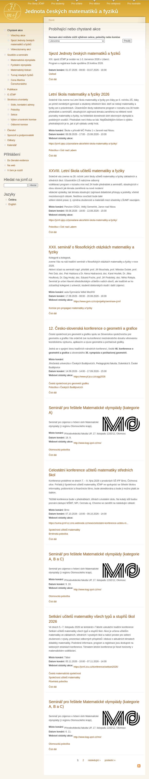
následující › (94, 760)
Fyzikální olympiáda (21, 65)
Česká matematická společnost (65, 673)
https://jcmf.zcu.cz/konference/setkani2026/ (96, 666)
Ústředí (52, 74)
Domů (51, 20)
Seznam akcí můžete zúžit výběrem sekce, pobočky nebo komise (84, 37)
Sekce (14, 114)
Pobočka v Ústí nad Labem (63, 150)
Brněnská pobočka (58, 533)
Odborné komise (19, 124)
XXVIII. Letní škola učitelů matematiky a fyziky (86, 171)
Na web (11, 165)
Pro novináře (134, 3)
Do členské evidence (18, 160)
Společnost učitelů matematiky (64, 529)
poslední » (110, 760)
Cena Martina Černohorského (19, 82)
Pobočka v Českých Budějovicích (66, 387)
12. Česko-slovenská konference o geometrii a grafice (93, 328)
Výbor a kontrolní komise (23, 119)
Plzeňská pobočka (58, 681)
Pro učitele (76, 3)
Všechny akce (18, 35)
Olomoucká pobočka (59, 449)
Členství (11, 130)
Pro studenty (57, 3)
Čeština (12, 199)
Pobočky (15, 109)
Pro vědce (94, 3)
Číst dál (53, 79)
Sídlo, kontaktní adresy (22, 104)
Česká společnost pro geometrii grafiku (69, 383)
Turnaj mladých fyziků (22, 75)
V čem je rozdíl (15, 170)
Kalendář (12, 145)
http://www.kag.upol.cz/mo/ (87, 443)
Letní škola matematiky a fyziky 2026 (79, 94)
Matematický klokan (21, 70)
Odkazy (11, 140)
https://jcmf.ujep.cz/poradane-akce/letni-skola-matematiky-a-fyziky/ (83, 143)
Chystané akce (15, 30)
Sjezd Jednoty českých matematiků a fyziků (22, 42)
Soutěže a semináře (17, 55)
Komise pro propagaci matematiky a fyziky (70, 308)
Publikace (12, 89)
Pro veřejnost (114, 3)
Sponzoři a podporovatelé (20, 135)
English (12, 204)
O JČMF (11, 94)
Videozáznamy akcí (21, 49)
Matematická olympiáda (23, 60)
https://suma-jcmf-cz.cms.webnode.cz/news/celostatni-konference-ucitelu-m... (88, 523)
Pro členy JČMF (36, 3)
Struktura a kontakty (17, 99)
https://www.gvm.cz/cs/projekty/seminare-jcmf (97, 301)
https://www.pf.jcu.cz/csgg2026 (89, 376)
